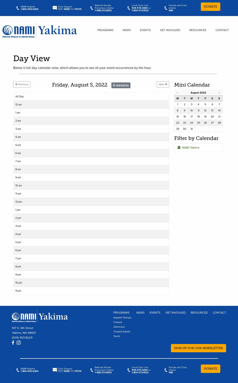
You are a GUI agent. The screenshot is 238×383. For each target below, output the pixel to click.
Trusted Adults (121, 331)
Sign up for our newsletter (198, 348)
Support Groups (122, 317)
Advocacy (119, 326)
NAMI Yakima (188, 147)
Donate (210, 6)
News (127, 30)
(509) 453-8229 (22, 337)
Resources (197, 30)
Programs (105, 30)
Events (145, 30)
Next (163, 84)
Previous (21, 84)
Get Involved (170, 30)
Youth (116, 336)
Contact (222, 30)
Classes (117, 322)
